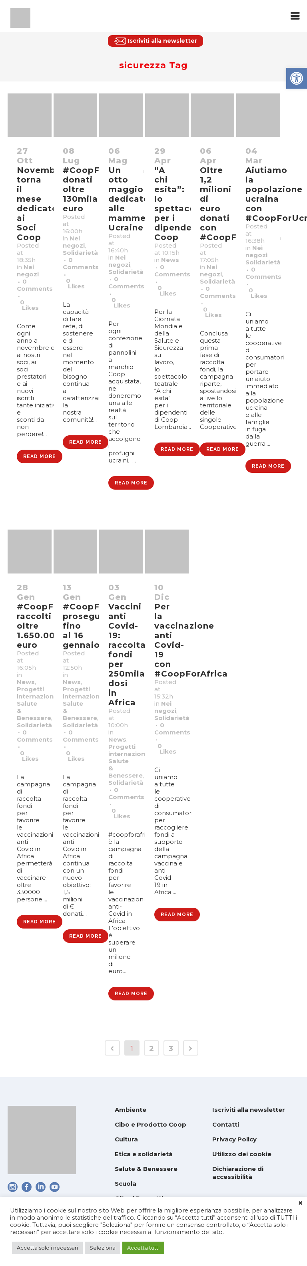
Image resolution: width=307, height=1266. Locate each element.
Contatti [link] (225, 1124)
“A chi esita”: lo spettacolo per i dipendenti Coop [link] (179, 203)
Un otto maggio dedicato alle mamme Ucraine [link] (129, 198)
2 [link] (151, 1048)
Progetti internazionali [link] (39, 692)
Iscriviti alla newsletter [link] (248, 1109)
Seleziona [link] (103, 1247)
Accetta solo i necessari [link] (47, 1247)
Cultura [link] (126, 1139)
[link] (296, 78)
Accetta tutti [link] (143, 1247)
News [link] (170, 260)
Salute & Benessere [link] (146, 1169)
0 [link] (29, 305)
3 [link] (171, 1048)
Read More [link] (39, 456)
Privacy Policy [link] (234, 1139)
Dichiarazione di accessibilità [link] (237, 1173)
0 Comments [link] (35, 285)
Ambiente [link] (130, 1109)
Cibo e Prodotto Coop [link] (150, 1124)
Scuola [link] (125, 1183)
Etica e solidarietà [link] (144, 1154)
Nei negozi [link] (28, 270)
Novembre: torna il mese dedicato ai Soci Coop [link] (42, 203)
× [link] (300, 1203)
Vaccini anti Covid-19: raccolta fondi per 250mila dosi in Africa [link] (127, 654)
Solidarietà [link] (80, 252)
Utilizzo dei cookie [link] (241, 1154)
